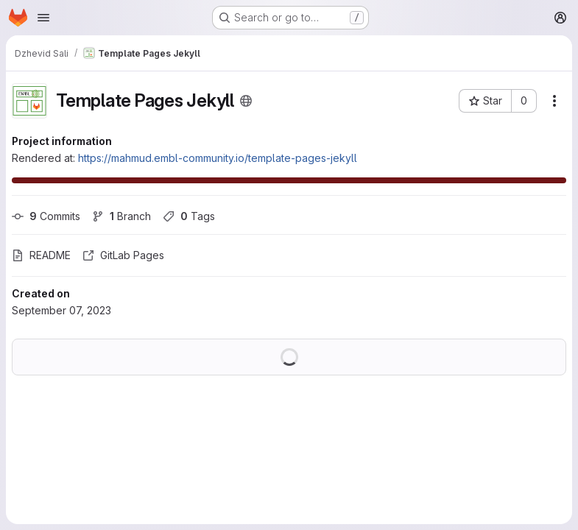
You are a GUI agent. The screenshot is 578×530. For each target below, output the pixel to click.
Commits (46, 216)
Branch (121, 216)
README (41, 255)
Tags (189, 216)
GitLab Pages (123, 255)
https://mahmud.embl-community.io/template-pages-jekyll (217, 158)
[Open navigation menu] (43, 17)
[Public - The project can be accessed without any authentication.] (246, 101)
